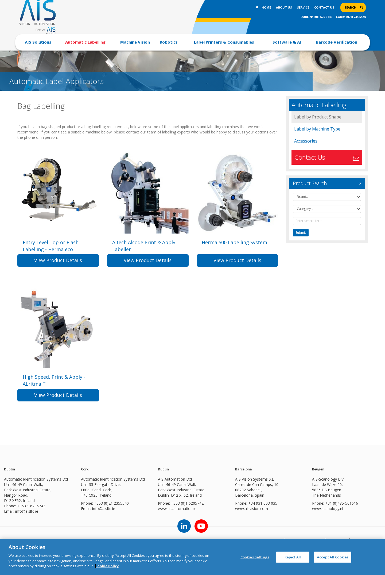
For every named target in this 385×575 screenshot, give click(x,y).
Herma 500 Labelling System (234, 242)
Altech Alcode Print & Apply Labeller (143, 245)
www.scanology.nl (327, 516)
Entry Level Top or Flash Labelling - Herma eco (51, 245)
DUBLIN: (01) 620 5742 (316, 17)
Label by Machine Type (317, 129)
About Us (284, 7)
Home (266, 7)
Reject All (293, 556)
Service (303, 7)
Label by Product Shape (317, 117)
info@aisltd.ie (26, 518)
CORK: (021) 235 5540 (351, 17)
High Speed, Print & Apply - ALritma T (54, 384)
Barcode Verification (336, 42)
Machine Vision (135, 42)
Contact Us (324, 7)
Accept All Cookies (332, 556)
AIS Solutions (38, 42)
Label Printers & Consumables (224, 42)
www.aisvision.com (251, 516)
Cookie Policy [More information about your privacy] (107, 566)
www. (163, 516)
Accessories (305, 141)
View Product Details (58, 264)
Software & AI (287, 42)
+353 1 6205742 (31, 513)
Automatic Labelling (85, 42)
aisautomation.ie (182, 516)
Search (350, 7)
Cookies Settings (254, 556)
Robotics (169, 42)
